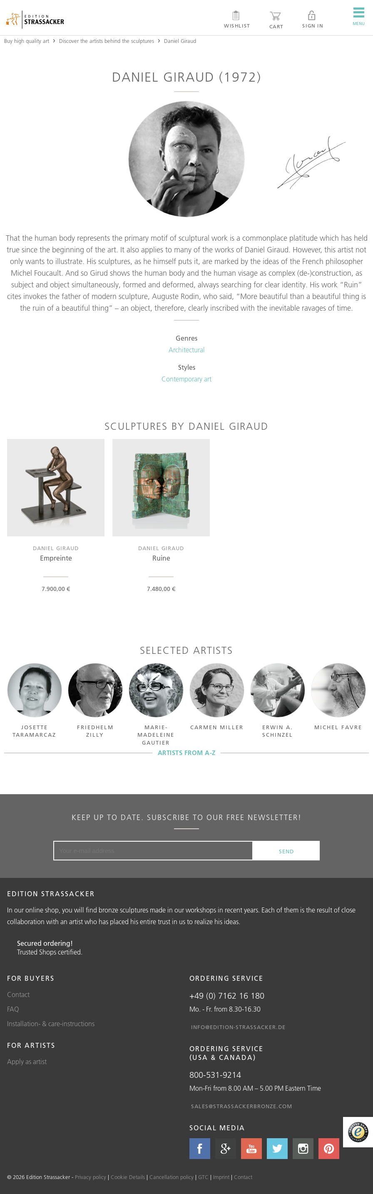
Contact (18, 994)
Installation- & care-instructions (50, 1024)
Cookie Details (128, 1177)
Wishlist (237, 19)
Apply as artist (27, 1061)
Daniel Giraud (180, 40)
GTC (203, 1177)
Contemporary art (186, 379)
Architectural (187, 350)
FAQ (13, 1009)
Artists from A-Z (187, 753)
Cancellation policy (171, 1177)
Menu (359, 16)
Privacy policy (90, 1177)
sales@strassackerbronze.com (241, 1106)
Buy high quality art (26, 40)
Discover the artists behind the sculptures (106, 40)
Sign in (312, 19)
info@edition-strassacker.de (238, 1027)
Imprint (221, 1177)
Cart (276, 20)
